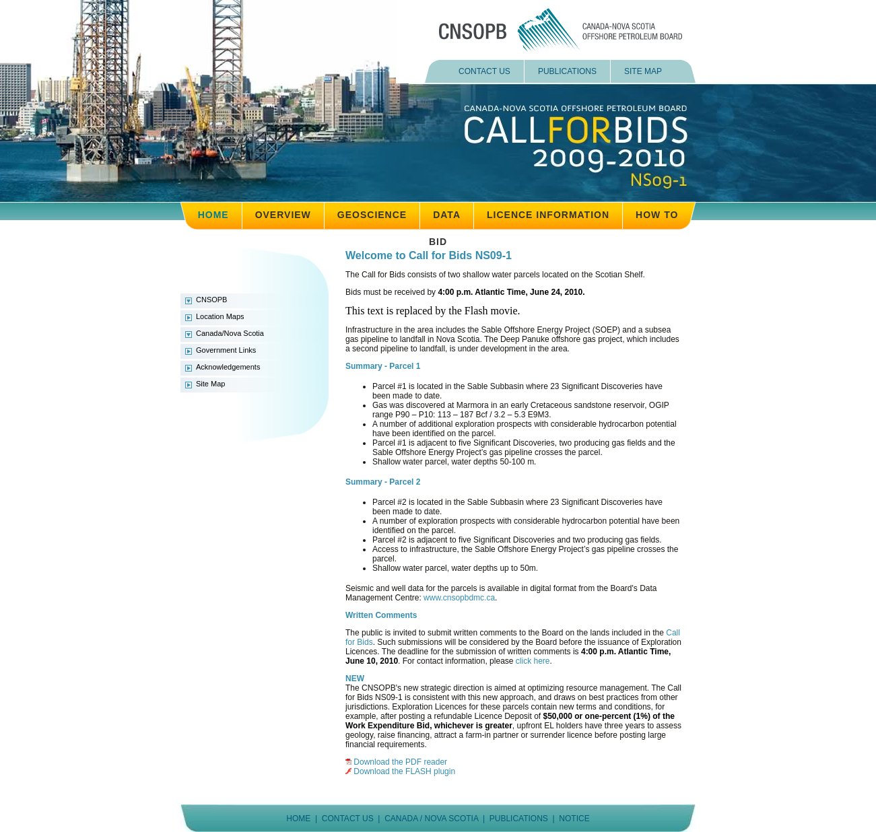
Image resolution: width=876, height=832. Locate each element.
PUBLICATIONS (567, 71)
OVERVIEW (283, 214)
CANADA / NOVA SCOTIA (431, 818)
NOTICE (574, 818)
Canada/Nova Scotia (230, 333)
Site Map (210, 384)
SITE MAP (643, 71)
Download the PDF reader (400, 762)
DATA (447, 214)
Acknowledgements (228, 367)
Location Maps (220, 316)
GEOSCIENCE (372, 214)
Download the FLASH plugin (404, 771)
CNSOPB (211, 300)
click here (533, 661)
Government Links (226, 350)
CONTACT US (484, 71)
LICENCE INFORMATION (548, 214)
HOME (213, 214)
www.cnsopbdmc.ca (459, 597)
